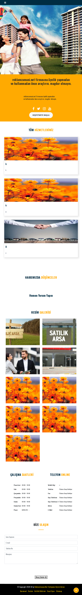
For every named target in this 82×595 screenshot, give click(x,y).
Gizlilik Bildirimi (40, 591)
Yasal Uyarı (51, 591)
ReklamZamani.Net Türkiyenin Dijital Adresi (50, 587)
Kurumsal (23, 591)
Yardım (30, 591)
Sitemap (59, 591)
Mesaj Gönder (41, 577)
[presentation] (41, 570)
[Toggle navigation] (5, 2)
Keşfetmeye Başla (41, 115)
